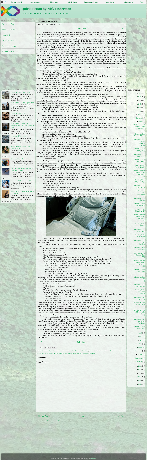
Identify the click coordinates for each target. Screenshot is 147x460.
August (140, 347)
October (140, 354)
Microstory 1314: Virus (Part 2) (139, 155)
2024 (140, 377)
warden (92, 353)
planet (120, 351)
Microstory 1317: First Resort (139, 186)
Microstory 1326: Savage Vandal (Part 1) (139, 271)
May (141, 336)
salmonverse (77, 353)
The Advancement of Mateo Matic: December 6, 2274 (139, 173)
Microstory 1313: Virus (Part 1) (139, 149)
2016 (140, 97)
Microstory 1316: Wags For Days (139, 181)
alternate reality (46, 351)
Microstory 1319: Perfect (139, 199)
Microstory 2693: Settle (18, 113)
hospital (80, 351)
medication (93, 351)
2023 (140, 373)
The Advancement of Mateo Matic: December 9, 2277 (139, 313)
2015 (140, 93)
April (141, 333)
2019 (140, 107)
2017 (140, 100)
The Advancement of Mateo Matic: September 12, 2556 (22, 169)
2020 (140, 111)
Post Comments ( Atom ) (54, 421)
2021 (140, 366)
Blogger (93, 458)
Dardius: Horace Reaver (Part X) (139, 166)
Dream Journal (8, 40)
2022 (140, 369)
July (141, 344)
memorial (100, 351)
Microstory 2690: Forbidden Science (22, 181)
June (141, 340)
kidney (86, 351)
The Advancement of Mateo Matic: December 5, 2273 (139, 127)
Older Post (119, 416)
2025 (140, 380)
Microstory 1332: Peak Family (139, 327)
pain (115, 351)
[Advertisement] (56, 438)
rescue (70, 353)
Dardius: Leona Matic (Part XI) (140, 210)
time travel (85, 353)
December (139, 362)
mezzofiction (109, 351)
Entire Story (81, 29)
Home (81, 416)
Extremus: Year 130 (17, 159)
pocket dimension (42, 353)
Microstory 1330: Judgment (139, 298)
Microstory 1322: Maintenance (139, 230)
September (139, 351)
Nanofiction (7, 35)
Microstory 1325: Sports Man (139, 248)
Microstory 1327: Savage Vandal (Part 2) (139, 279)
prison (56, 353)
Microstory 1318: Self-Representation (139, 192)
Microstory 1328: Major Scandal (139, 285)
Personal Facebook (10, 29)
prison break (63, 353)
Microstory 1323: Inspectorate (139, 236)
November (139, 358)
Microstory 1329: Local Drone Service (139, 292)
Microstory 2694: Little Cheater (21, 92)
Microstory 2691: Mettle (18, 136)
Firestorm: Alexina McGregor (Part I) (139, 304)
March (140, 121)
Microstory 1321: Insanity (139, 225)
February (140, 118)
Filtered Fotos (8, 51)
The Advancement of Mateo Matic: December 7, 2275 (139, 217)
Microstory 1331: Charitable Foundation (139, 321)
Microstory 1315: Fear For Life (139, 160)
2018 (140, 104)
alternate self (56, 351)
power (51, 353)
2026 (140, 384)
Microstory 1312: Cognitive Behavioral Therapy (139, 142)
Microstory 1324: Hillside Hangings (139, 242)
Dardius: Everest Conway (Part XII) (139, 255)
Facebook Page (8, 24)
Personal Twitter (9, 46)
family (74, 351)
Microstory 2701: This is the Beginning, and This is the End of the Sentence (22, 125)
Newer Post (43, 416)
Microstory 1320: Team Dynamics (139, 204)
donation (69, 351)
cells (63, 351)
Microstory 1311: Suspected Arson (139, 135)
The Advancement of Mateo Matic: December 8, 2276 (139, 263)
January (140, 114)
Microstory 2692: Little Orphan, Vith (22, 103)
